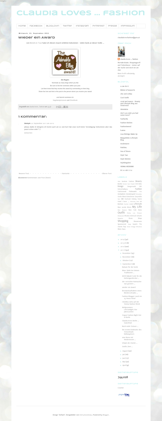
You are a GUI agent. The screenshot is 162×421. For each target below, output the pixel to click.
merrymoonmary (85, 415)
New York (132, 210)
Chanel (133, 184)
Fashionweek (122, 191)
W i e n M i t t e (126, 170)
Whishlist (139, 227)
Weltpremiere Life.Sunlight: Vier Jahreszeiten (129, 309)
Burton (125, 184)
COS (136, 184)
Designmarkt (131, 186)
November (127, 257)
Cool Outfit (124, 98)
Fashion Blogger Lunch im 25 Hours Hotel (132, 297)
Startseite (65, 173)
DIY (140, 186)
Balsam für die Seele (130, 267)
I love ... (125, 201)
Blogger (106, 415)
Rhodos (127, 216)
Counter (121, 388)
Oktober (126, 260)
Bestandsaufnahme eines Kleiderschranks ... (131, 292)
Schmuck (133, 216)
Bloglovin (52, 26)
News (140, 210)
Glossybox (139, 194)
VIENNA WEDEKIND (127, 166)
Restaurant (121, 216)
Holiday (134, 199)
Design (120, 186)
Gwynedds (138, 196)
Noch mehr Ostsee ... (130, 326)
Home (22, 26)
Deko (140, 184)
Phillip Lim (131, 213)
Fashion (138, 189)
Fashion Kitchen (126, 123)
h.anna (122, 130)
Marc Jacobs (122, 207)
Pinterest (98, 26)
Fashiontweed (125, 126)
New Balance (122, 210)
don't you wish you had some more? (129, 114)
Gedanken (121, 194)
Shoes (131, 218)
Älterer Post (107, 173)
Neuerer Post (24, 173)
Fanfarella (124, 119)
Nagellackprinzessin (59, 100)
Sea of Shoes (125, 151)
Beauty (139, 181)
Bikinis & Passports (127, 90)
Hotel (119, 201)
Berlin (120, 184)
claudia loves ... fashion (80, 13)
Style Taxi (124, 155)
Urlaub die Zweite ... (129, 343)
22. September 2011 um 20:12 (42, 123)
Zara (123, 229)
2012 (122, 246)
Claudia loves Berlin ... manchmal (130, 322)
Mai (124, 362)
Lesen (131, 204)
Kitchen (120, 204)
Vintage (133, 227)
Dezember (127, 253)
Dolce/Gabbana (123, 189)
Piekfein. (123, 147)
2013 (122, 243)
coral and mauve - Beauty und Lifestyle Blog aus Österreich (130, 103)
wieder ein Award (129, 287)
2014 (122, 239)
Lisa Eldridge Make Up (128, 134)
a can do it (124, 86)
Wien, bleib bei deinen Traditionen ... (130, 271)
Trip (124, 227)
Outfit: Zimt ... (127, 346)
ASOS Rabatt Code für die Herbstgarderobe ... (132, 277)
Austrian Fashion (128, 181)
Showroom (138, 221)
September (127, 264)
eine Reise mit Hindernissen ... (129, 338)
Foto (140, 191)
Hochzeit (128, 199)
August (125, 351)
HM (122, 199)
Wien (119, 229)
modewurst (124, 144)
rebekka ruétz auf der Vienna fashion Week (131, 303)
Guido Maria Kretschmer (126, 196)
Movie (129, 207)
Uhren (128, 227)
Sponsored (122, 224)
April (124, 365)
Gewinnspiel (130, 194)
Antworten (28, 133)
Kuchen (126, 204)
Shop (140, 218)
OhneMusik (73, 100)
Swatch (135, 224)
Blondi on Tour (36, 43)
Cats (128, 184)
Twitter (67, 26)
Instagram (82, 26)
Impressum (128, 26)
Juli (124, 354)
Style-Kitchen (125, 159)
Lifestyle (138, 204)
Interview (133, 201)
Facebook (36, 26)
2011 (122, 250)
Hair (119, 199)
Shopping (123, 221)
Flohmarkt (133, 191)
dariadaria (124, 109)
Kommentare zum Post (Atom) (39, 178)
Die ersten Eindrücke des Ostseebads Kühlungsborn (131, 332)
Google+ (3, 1)
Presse (112, 26)
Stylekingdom (125, 163)
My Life (137, 206)
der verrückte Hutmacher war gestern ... (131, 283)
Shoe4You (120, 218)
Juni (124, 358)
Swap (129, 224)
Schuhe (139, 216)
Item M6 (139, 201)
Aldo (119, 181)
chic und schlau (126, 94)
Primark (139, 213)
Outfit (121, 212)
